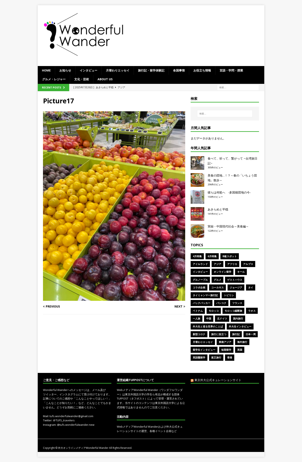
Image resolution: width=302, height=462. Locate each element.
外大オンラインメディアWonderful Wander (83, 448)
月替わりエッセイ (117, 70)
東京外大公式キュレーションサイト (217, 380)
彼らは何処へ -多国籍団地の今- (229, 192)
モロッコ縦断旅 (233, 311)
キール (241, 272)
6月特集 (212, 256)
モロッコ (214, 311)
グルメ (217, 280)
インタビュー (88, 70)
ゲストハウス (234, 280)
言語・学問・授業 (231, 70)
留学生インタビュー (204, 350)
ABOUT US (105, 79)
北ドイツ (222, 318)
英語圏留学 (199, 357)
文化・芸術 (81, 79)
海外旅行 (242, 342)
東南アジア (225, 342)
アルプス (248, 264)
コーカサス (217, 287)
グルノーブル (200, 280)
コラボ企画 (199, 287)
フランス (237, 303)
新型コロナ (199, 334)
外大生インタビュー (240, 326)
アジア (217, 264)
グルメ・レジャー (54, 79)
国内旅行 (238, 318)
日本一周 (251, 334)
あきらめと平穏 (218, 209)
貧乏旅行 (216, 357)
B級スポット (230, 256)
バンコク (221, 303)
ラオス (252, 311)
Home (46, 70)
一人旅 (196, 318)
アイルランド (200, 264)
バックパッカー (201, 303)
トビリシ (229, 295)
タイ (250, 287)
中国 (208, 318)
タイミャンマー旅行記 (205, 295)
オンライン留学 (222, 272)
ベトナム (198, 311)
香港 (229, 357)
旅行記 (236, 334)
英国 (239, 350)
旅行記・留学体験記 (151, 70)
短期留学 (226, 350)
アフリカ (232, 264)
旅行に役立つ (218, 334)
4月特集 (197, 256)
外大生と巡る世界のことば (208, 326)
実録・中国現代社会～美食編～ (228, 226)
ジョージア (236, 287)
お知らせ (65, 70)
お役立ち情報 (202, 70)
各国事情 (179, 70)
